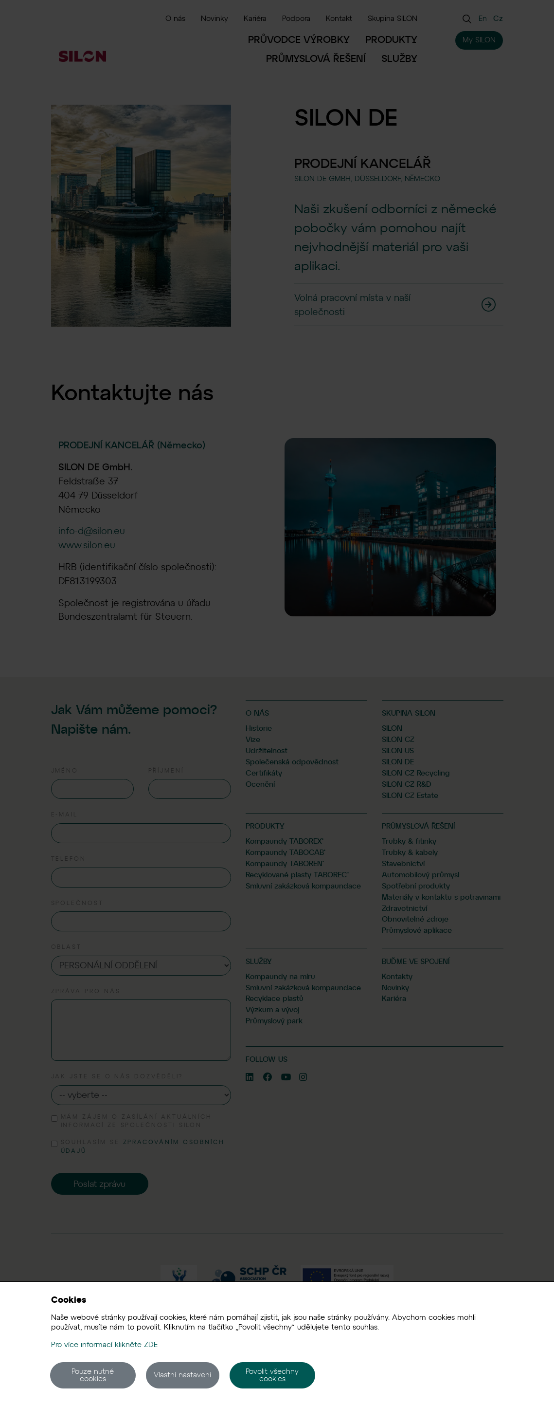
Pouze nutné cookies (92, 1375)
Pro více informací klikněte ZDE (104, 1344)
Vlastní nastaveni (182, 1374)
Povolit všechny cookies (272, 1375)
